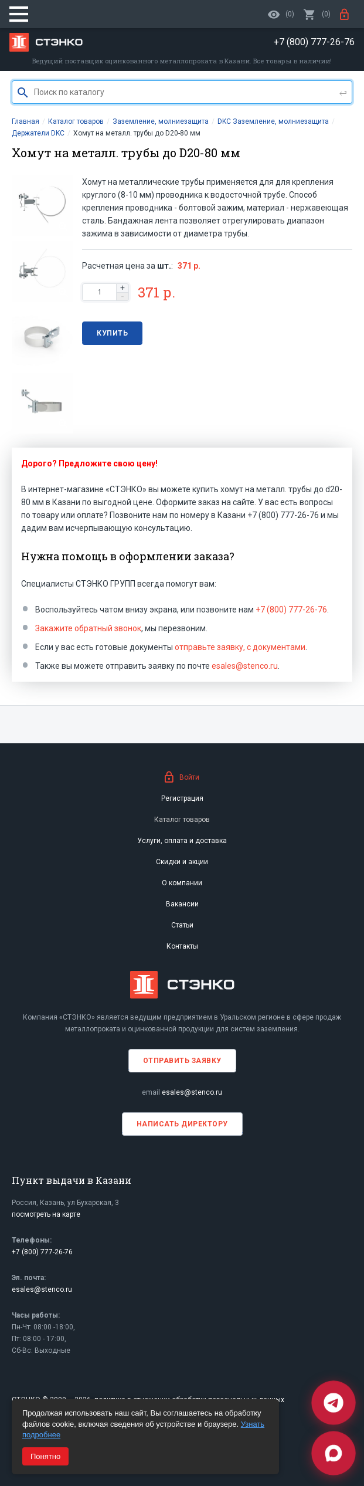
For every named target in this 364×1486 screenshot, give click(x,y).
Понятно (45, 1456)
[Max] (333, 1453)
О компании (182, 883)
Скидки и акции (182, 862)
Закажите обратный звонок (88, 628)
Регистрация (182, 798)
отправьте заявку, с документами (240, 647)
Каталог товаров (182, 819)
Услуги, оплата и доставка (182, 841)
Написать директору (182, 1124)
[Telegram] (333, 1403)
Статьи (182, 925)
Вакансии (182, 904)
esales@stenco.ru (245, 666)
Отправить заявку (182, 1061)
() (317, 14)
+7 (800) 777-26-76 (291, 609)
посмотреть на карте (46, 1214)
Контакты (182, 946)
